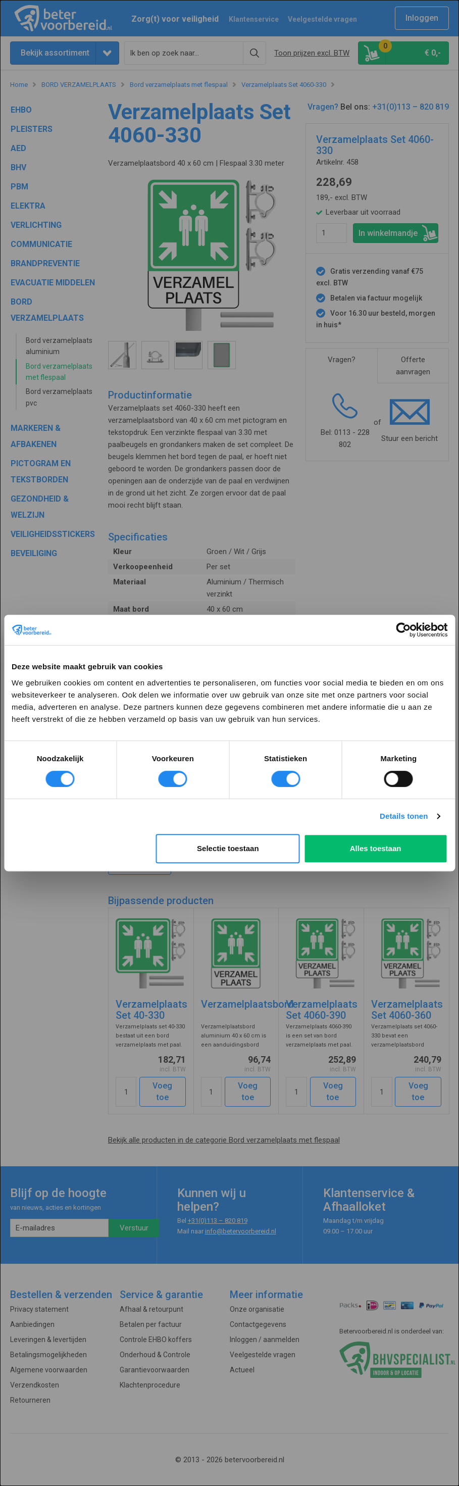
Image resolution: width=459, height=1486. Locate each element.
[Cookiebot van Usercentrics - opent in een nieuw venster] (403, 629)
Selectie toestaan (228, 848)
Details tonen (404, 816)
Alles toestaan (375, 848)
